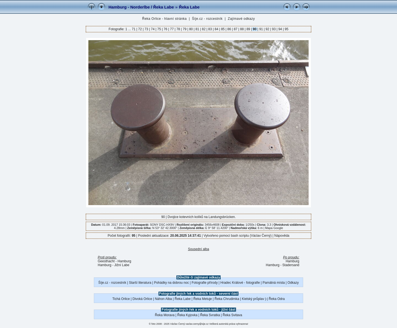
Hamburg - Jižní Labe (113, 265)
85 (222, 29)
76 (165, 29)
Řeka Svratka (210, 315)
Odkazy (293, 283)
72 (140, 29)
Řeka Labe (189, 7)
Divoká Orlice (142, 299)
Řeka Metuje (202, 299)
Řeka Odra (277, 299)
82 (203, 29)
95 (286, 29)
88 (242, 29)
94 (280, 29)
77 (172, 29)
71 (134, 29)
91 (261, 29)
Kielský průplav (253, 299)
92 (267, 29)
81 (197, 29)
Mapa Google (274, 228)
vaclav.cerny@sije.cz (197, 324)
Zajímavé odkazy (241, 19)
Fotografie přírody (205, 283)
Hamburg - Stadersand (282, 265)
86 (229, 29)
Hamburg (292, 261)
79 (184, 29)
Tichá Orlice (121, 299)
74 (153, 29)
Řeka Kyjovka (187, 315)
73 (146, 29)
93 (273, 29)
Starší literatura (140, 283)
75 (159, 29)
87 (235, 29)
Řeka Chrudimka (226, 299)
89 (248, 29)
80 (191, 29)
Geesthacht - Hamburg (114, 261)
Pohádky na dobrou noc (171, 283)
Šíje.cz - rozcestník (207, 19)
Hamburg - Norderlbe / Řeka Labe (141, 7)
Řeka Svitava (232, 315)
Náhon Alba (163, 299)
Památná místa (274, 283)
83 (210, 29)
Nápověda (281, 236)
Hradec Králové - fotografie (240, 283)
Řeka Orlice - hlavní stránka (164, 19)
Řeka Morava (165, 315)
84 (216, 29)
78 (178, 29)
